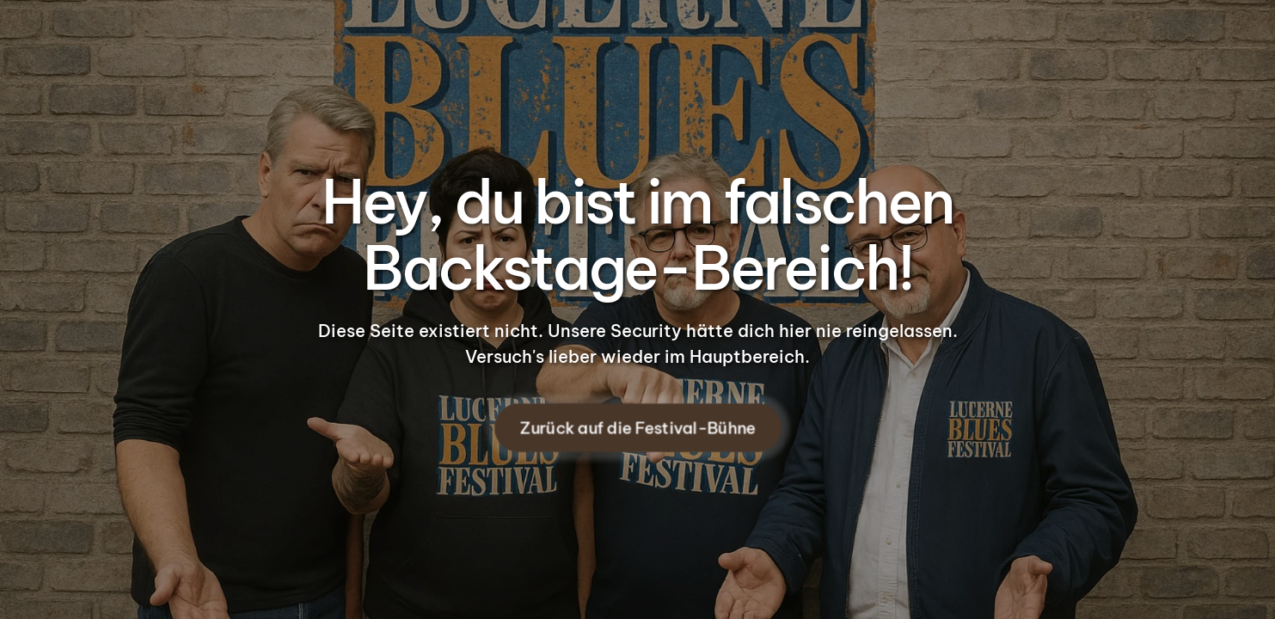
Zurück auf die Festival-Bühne (637, 427)
